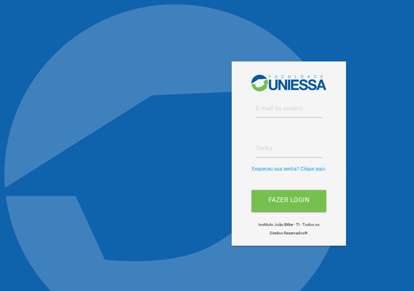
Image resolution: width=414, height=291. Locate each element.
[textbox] (289, 109)
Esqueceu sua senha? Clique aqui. (289, 169)
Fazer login (289, 200)
